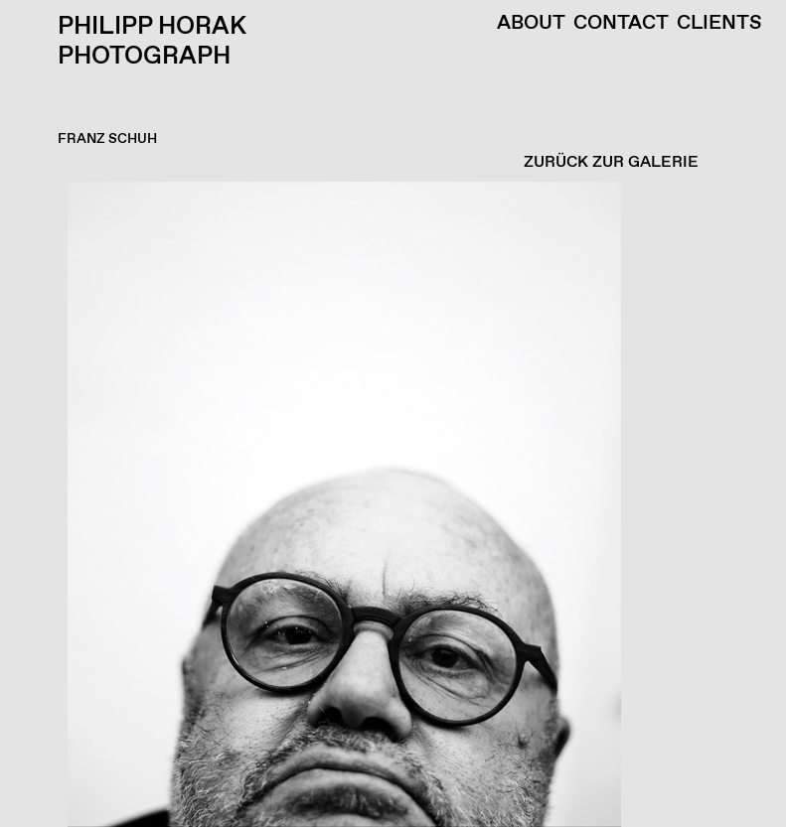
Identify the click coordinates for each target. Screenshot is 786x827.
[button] (388, 504)
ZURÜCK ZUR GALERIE (611, 162)
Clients (719, 24)
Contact (621, 24)
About (531, 24)
